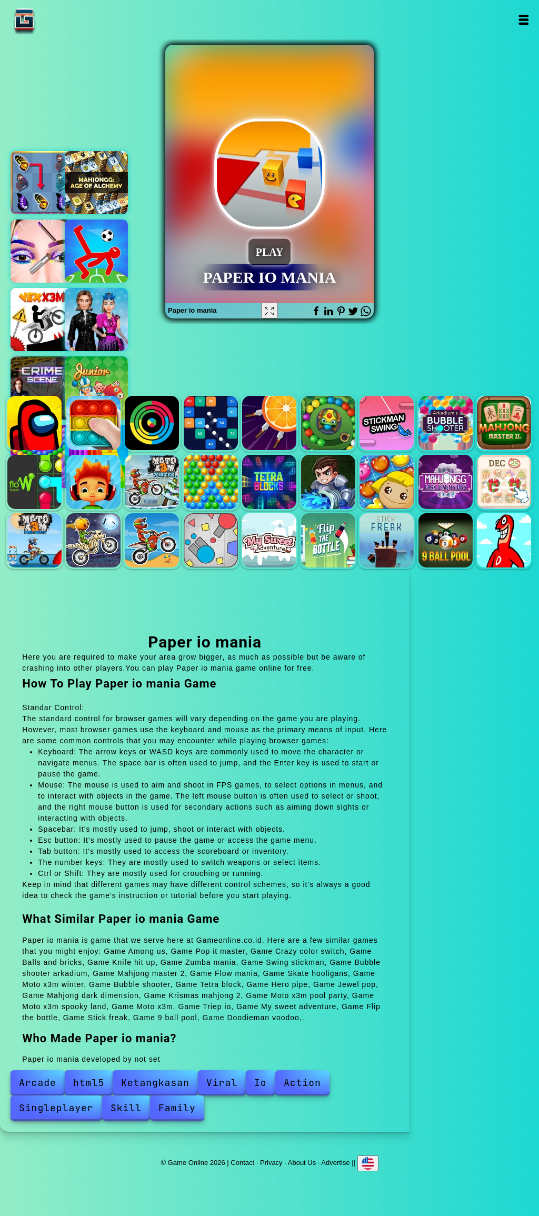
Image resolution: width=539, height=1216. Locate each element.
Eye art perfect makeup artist (42, 251)
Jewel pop (387, 482)
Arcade (37, 1083)
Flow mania (34, 482)
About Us (302, 1162)
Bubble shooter (211, 482)
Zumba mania (328, 423)
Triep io (211, 540)
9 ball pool (445, 540)
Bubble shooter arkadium (445, 423)
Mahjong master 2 (504, 423)
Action (302, 1083)
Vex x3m (42, 319)
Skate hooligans (93, 482)
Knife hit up (269, 423)
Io (260, 1083)
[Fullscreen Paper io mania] (269, 310)
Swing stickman (387, 423)
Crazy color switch (152, 423)
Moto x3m (152, 540)
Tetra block (269, 482)
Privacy (271, 1162)
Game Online (57, 19)
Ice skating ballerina (96, 319)
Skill (126, 1108)
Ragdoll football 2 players (96, 251)
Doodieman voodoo (504, 540)
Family (177, 1108)
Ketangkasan (155, 1083)
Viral (221, 1083)
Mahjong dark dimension (445, 482)
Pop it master (93, 423)
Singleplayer (56, 1108)
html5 (88, 1083)
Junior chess (96, 388)
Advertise (335, 1162)
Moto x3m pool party (34, 540)
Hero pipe (328, 482)
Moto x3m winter (152, 482)
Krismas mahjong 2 (504, 482)
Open (523, 19)
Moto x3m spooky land (93, 540)
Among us (34, 423)
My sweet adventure (269, 540)
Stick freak (387, 540)
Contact (242, 1162)
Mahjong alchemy (96, 182)
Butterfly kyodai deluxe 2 (42, 182)
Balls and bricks (211, 423)
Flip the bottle (328, 540)
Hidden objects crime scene (42, 388)
